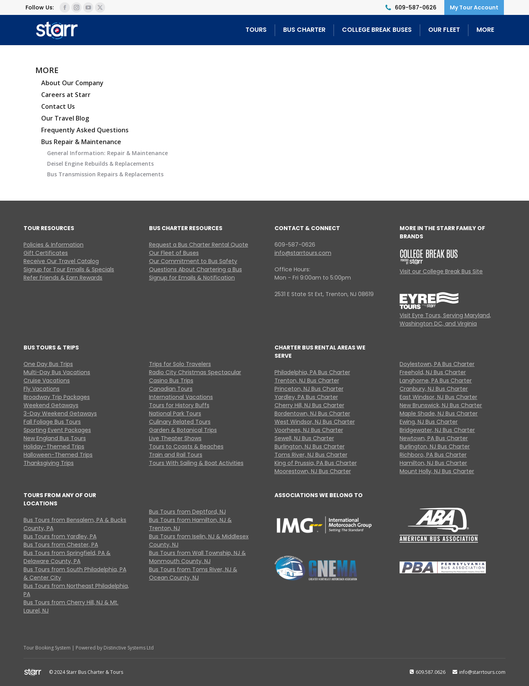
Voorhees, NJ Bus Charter (308, 430)
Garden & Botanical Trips (183, 430)
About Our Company (72, 83)
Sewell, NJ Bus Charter (304, 438)
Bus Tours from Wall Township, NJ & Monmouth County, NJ (197, 557)
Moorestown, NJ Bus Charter (312, 471)
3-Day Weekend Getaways (60, 413)
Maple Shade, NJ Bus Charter (439, 413)
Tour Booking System (47, 647)
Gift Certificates (46, 253)
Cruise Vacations (47, 380)
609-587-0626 (415, 7)
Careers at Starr (66, 94)
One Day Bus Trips (48, 364)
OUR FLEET (444, 29)
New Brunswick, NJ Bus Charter (441, 405)
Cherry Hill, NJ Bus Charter (309, 405)
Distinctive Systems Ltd (129, 647)
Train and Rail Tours (175, 455)
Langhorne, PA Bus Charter (436, 380)
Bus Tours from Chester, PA (61, 545)
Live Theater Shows (175, 438)
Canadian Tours (171, 389)
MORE (485, 29)
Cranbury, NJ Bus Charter (434, 389)
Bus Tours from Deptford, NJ (187, 512)
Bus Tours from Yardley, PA (60, 536)
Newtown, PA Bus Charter (434, 438)
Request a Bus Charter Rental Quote (198, 245)
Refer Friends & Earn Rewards (63, 278)
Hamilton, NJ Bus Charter (433, 463)
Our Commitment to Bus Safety (193, 261)
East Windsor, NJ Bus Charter (438, 397)
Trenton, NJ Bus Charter (306, 380)
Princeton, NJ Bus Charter (309, 389)
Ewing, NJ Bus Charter (429, 422)
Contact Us (58, 106)
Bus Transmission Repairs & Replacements (105, 174)
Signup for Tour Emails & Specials (69, 269)
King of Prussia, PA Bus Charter (315, 463)
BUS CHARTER (304, 29)
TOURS (256, 29)
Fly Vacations (42, 389)
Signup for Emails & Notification (192, 278)
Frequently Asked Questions (85, 130)
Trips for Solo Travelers (180, 364)
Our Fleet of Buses (174, 253)
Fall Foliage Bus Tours (52, 422)
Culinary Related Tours (180, 422)
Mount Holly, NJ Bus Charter (437, 471)
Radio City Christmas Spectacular (195, 372)
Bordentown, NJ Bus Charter (312, 413)
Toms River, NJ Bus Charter (310, 455)
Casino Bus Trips (171, 380)
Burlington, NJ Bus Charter (309, 446)
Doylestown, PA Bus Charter (437, 364)
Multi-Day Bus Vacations (57, 372)
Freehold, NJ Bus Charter (433, 372)
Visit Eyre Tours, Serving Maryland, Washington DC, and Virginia (445, 319)
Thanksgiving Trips (49, 463)
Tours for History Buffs (179, 405)
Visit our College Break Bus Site (441, 271)
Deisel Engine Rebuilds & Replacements (100, 163)
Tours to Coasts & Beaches (186, 446)
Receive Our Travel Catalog (61, 261)
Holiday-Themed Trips (54, 446)
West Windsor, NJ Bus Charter (314, 422)
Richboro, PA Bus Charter (433, 455)
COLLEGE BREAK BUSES (377, 29)
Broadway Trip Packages (57, 397)
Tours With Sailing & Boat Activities (196, 463)
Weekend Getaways (51, 405)
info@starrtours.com (302, 253)
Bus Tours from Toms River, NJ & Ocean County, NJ (193, 573)
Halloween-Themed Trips (58, 455)
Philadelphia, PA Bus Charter (312, 372)
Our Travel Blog (65, 118)
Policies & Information (54, 245)
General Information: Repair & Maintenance (107, 153)
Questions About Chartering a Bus (195, 269)
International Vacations (181, 397)
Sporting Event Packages (57, 430)
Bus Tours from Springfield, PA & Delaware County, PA (67, 557)
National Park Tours (175, 413)
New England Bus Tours (55, 438)
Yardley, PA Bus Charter (306, 397)
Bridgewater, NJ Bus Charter (437, 430)
